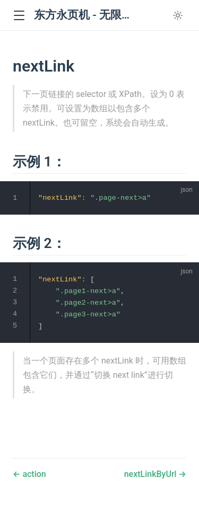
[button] (18, 15)
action (33, 474)
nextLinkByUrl (151, 474)
